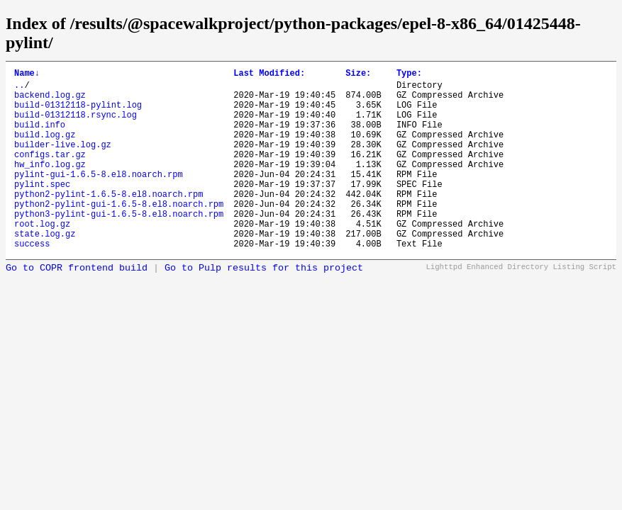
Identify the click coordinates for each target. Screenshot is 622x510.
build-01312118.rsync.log (75, 125)
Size (358, 75)
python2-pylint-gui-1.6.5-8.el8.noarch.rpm (118, 233)
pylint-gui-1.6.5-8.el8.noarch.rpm (98, 197)
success (32, 282)
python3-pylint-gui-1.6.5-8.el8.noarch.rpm (118, 245)
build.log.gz (44, 149)
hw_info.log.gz (50, 185)
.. (19, 89)
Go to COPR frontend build (77, 306)
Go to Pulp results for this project (264, 306)
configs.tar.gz (50, 173)
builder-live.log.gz (62, 161)
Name (27, 75)
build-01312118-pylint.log (78, 113)
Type (409, 75)
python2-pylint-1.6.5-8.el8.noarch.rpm (108, 221)
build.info (39, 137)
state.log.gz (44, 270)
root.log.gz (42, 257)
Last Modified (269, 75)
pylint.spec (42, 209)
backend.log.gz (50, 101)
